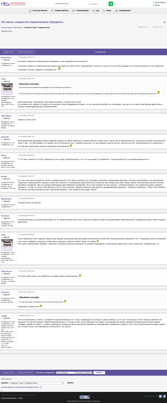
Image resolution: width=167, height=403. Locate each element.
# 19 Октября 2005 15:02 (26, 78)
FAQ (97, 11)
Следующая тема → (158, 27)
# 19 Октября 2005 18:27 (26, 136)
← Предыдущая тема (142, 27)
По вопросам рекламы (8, 398)
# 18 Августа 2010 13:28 (26, 315)
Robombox (6, 57)
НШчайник (6, 116)
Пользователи (125, 11)
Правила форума (62, 11)
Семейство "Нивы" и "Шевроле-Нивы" (37, 27)
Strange (5, 137)
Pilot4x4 (5, 216)
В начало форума (40, 11)
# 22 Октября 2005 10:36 (26, 271)
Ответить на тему (26, 52)
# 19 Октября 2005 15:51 (26, 115)
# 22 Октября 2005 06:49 (26, 215)
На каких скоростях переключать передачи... (33, 22)
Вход (157, 5)
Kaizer (4, 176)
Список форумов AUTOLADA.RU (11, 27)
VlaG (3, 79)
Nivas (3, 155)
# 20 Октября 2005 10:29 (26, 155)
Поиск (108, 11)
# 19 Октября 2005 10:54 (26, 57)
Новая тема (8, 52)
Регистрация (160, 2)
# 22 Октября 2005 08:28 (26, 234)
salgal (4, 316)
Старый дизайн (82, 11)
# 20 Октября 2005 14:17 (26, 176)
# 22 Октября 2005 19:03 (26, 292)
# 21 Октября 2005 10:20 (26, 198)
